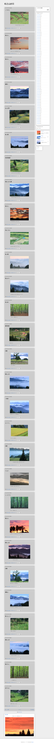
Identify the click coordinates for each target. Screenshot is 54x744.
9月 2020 (38, 94)
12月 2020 (38, 89)
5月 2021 (38, 81)
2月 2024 (38, 29)
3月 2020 (38, 104)
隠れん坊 (7, 374)
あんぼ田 (7, 108)
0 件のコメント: (13, 28)
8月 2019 (38, 115)
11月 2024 (38, 14)
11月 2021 (38, 72)
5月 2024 (38, 24)
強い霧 (6, 134)
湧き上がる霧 (8, 181)
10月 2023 (38, 35)
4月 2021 (38, 83)
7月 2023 (38, 40)
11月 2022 (38, 53)
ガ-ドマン (7, 423)
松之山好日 (9, 4)
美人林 (6, 302)
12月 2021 (38, 70)
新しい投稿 (7, 709)
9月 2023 (38, 37)
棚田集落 (7, 326)
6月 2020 (38, 99)
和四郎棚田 (8, 157)
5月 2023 (38, 43)
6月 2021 (38, 80)
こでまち (7, 10)
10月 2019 (38, 112)
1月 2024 (38, 30)
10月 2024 (38, 16)
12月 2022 (38, 51)
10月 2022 (38, 54)
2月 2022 (38, 67)
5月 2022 (38, 62)
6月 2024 (38, 22)
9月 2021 (38, 75)
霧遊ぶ (6, 592)
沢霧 (6, 351)
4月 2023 (38, 45)
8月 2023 (38, 38)
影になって (8, 616)
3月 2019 (38, 123)
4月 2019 (38, 121)
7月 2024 (38, 21)
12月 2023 (38, 32)
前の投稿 (32, 709)
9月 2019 (38, 113)
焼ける (6, 35)
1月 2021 (38, 88)
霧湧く (6, 84)
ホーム (20, 709)
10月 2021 (38, 73)
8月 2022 (38, 57)
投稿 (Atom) (20, 712)
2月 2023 (38, 48)
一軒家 (6, 398)
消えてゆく (8, 230)
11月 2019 (38, 110)
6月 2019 (38, 118)
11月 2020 (38, 91)
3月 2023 (38, 46)
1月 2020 (38, 107)
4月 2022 (38, 64)
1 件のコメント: (13, 127)
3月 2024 (38, 27)
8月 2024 (38, 19)
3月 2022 (38, 65)
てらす (7, 470)
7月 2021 (38, 78)
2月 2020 (38, 105)
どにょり (42, 140)
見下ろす (7, 688)
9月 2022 (38, 56)
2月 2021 (38, 86)
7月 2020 (38, 97)
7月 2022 (38, 59)
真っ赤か (6, 714)
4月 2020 (38, 102)
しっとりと (8, 495)
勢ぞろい (7, 664)
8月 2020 (38, 96)
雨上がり (7, 278)
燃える (6, 518)
